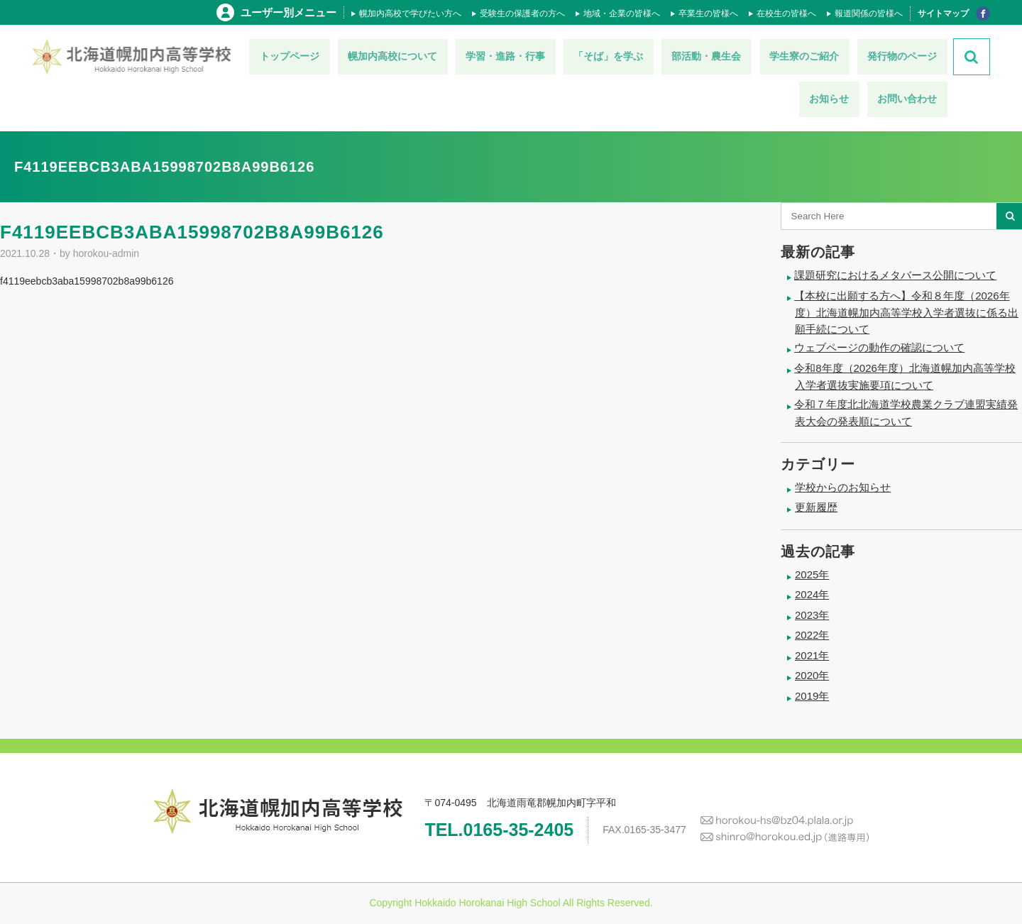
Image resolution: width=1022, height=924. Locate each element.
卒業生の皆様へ (708, 13)
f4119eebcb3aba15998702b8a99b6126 (86, 281)
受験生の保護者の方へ (522, 13)
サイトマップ (943, 13)
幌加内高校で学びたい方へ (410, 13)
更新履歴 (816, 507)
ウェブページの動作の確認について (879, 347)
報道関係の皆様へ (869, 13)
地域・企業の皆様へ (621, 13)
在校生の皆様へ (786, 13)
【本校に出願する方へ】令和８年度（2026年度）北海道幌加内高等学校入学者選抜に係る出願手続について (906, 312)
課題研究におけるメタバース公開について (895, 275)
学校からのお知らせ (843, 487)
